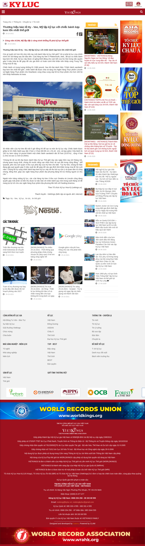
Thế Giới (51, 335)
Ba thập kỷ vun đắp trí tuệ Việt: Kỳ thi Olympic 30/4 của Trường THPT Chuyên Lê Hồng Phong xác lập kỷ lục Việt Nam (106, 193)
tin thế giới (36, 198)
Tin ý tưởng (96, 328)
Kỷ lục (50, 315)
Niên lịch (6, 356)
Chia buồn (7, 335)
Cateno (76, 523)
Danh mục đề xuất (99, 353)
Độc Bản (95, 335)
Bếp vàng (51, 349)
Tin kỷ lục (96, 324)
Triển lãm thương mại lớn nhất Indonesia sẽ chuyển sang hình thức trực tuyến (13, 249)
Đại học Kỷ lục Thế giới (57, 339)
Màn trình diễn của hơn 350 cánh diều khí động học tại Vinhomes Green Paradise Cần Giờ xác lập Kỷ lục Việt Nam (106, 242)
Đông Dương (53, 324)
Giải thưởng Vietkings (12, 328)
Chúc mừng (7, 331)
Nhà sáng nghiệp (10, 353)
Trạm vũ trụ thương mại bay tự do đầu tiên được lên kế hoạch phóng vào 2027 (14, 289)
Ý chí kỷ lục (97, 349)
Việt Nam (51, 320)
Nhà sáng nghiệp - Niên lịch (15, 344)
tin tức (28, 198)
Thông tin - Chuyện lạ (22, 22)
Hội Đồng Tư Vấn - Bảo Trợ (14, 320)
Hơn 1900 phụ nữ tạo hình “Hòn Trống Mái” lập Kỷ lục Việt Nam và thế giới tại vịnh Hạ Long (106, 277)
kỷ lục (21, 198)
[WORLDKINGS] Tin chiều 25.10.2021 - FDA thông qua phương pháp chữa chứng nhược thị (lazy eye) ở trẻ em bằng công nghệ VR (42, 252)
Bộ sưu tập (96, 331)
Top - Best (52, 344)
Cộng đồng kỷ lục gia (12, 315)
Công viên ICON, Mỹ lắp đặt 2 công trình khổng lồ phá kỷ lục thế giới (36, 40)
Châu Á (51, 331)
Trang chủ (7, 22)
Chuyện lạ (96, 339)
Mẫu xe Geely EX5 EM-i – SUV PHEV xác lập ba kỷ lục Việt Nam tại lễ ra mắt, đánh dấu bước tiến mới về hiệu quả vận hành (107, 225)
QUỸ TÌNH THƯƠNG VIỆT (57, 373)
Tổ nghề (6, 349)
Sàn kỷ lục (7, 373)
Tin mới (36, 22)
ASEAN (51, 328)
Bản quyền (52, 364)
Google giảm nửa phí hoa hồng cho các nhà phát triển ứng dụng (70, 249)
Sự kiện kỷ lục (9, 324)
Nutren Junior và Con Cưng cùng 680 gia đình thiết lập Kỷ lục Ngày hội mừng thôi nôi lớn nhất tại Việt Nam (107, 209)
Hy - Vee (13, 198)
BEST (50, 360)
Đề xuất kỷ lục (98, 344)
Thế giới (6, 381)
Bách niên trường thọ (100, 356)
